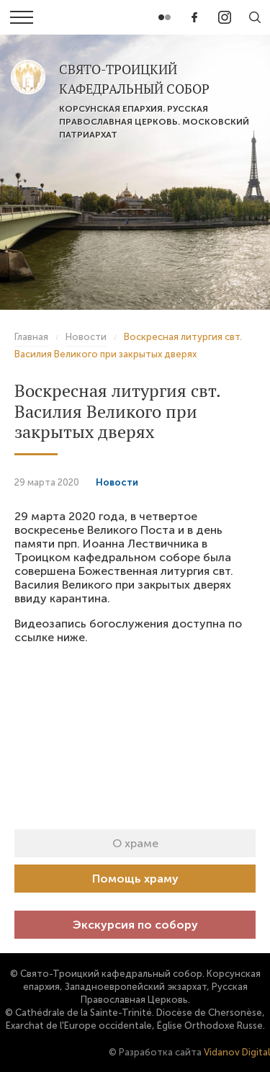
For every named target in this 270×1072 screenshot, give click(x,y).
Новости (117, 482)
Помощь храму (135, 878)
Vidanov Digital (237, 1052)
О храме (135, 843)
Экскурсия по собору (135, 925)
